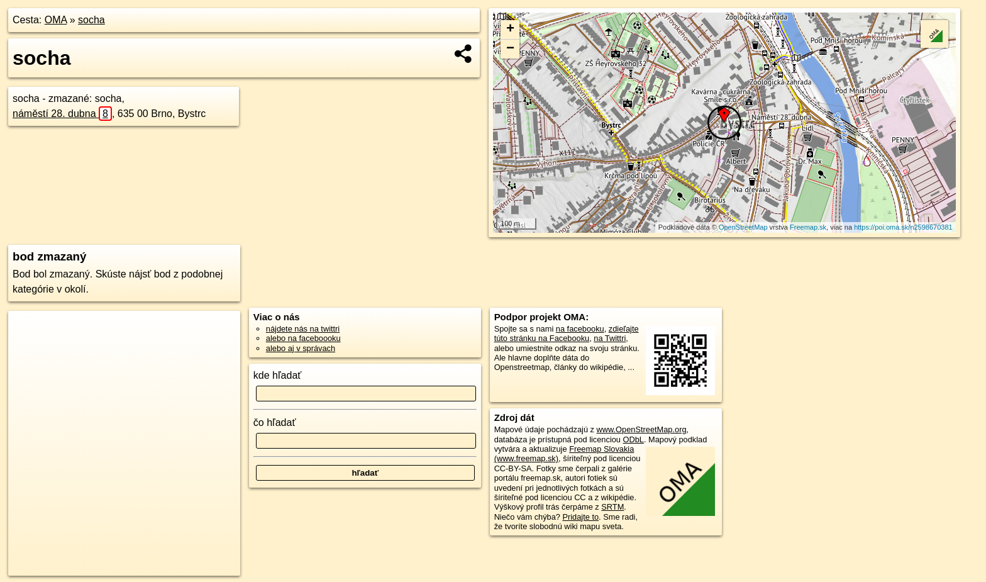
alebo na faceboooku (303, 338)
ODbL (633, 439)
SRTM (612, 507)
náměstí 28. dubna (62, 113)
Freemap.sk (808, 227)
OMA (56, 19)
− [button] (510, 49)
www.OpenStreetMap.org (642, 429)
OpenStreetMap (743, 227)
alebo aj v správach (300, 348)
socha (91, 19)
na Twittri (610, 338)
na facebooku (580, 328)
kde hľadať (277, 375)
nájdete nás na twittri (303, 328)
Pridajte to (580, 517)
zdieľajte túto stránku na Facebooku (566, 333)
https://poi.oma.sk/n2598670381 (903, 227)
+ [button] (510, 29)
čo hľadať (274, 422)
